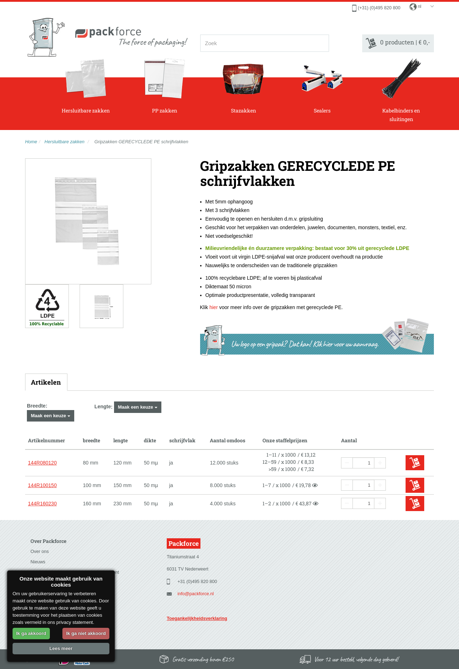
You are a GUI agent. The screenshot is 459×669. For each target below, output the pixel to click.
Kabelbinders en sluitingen (401, 90)
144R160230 (42, 503)
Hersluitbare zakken (86, 86)
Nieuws (37, 561)
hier (213, 307)
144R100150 (42, 485)
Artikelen (46, 382)
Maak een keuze (50, 415)
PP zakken (164, 86)
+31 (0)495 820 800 (197, 581)
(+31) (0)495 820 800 (379, 7)
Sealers (322, 86)
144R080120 (42, 463)
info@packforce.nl (196, 593)
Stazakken (243, 86)
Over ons (39, 551)
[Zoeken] (321, 43)
